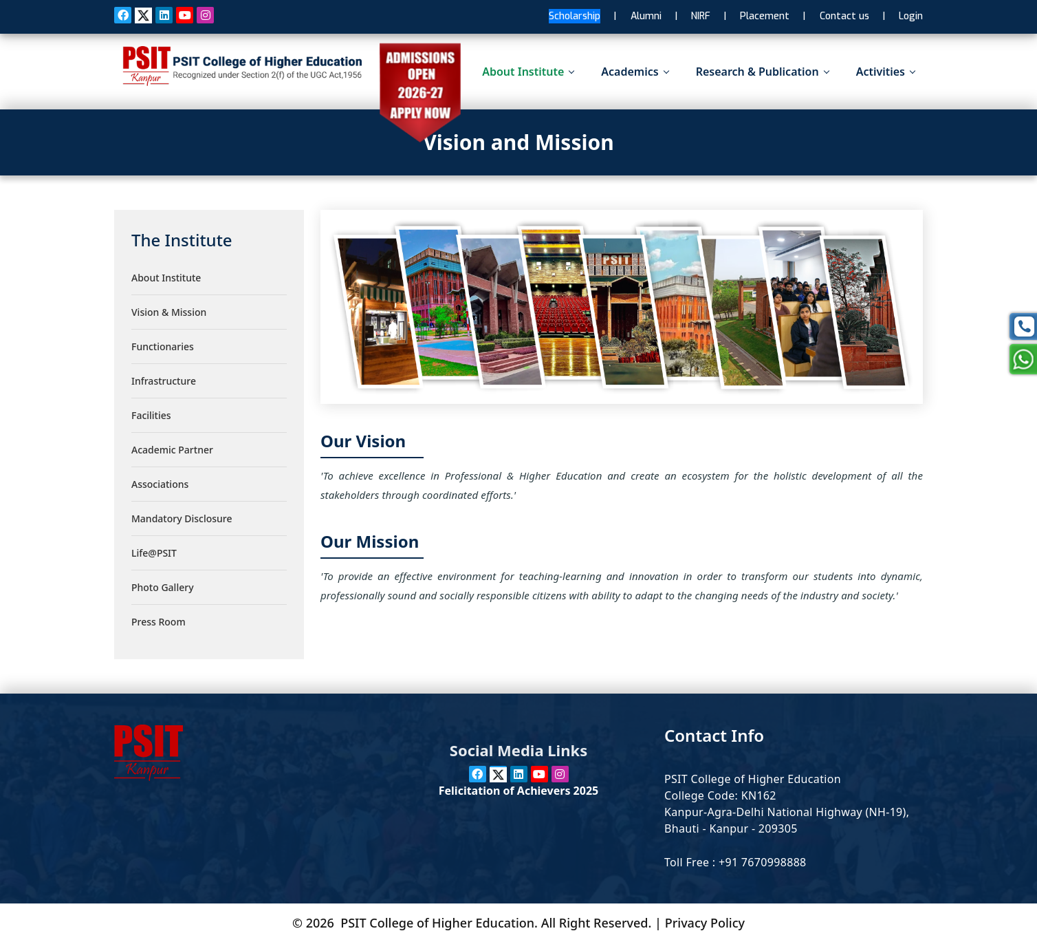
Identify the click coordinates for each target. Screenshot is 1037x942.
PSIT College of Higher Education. (439, 922)
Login (911, 16)
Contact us (844, 16)
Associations (159, 484)
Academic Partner (172, 449)
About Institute (528, 71)
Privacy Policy (705, 922)
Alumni (646, 16)
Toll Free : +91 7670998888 (735, 862)
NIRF (700, 16)
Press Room (158, 621)
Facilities (151, 415)
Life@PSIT (154, 552)
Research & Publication (762, 71)
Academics (634, 71)
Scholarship (574, 16)
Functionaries (162, 346)
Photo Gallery (162, 587)
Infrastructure (163, 380)
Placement (764, 16)
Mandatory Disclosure (181, 518)
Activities (885, 71)
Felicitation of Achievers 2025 (518, 790)
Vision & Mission (168, 312)
